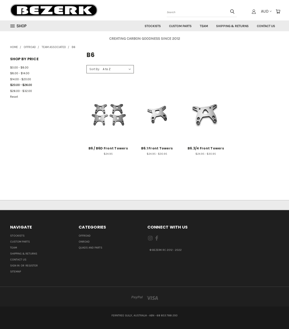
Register (32, 265)
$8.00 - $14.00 (19, 73)
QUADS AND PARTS (90, 247)
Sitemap (15, 271)
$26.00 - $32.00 (21, 91)
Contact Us (266, 26)
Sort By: (94, 69)
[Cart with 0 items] (278, 11)
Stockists (153, 26)
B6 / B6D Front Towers (108, 148)
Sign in (15, 265)
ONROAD (84, 241)
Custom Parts (180, 26)
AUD (266, 11)
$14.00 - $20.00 (20, 79)
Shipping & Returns (232, 26)
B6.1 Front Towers (157, 148)
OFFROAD (85, 235)
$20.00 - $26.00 (21, 85)
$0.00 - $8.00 (19, 67)
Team (204, 26)
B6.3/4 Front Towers (206, 148)
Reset (14, 96)
